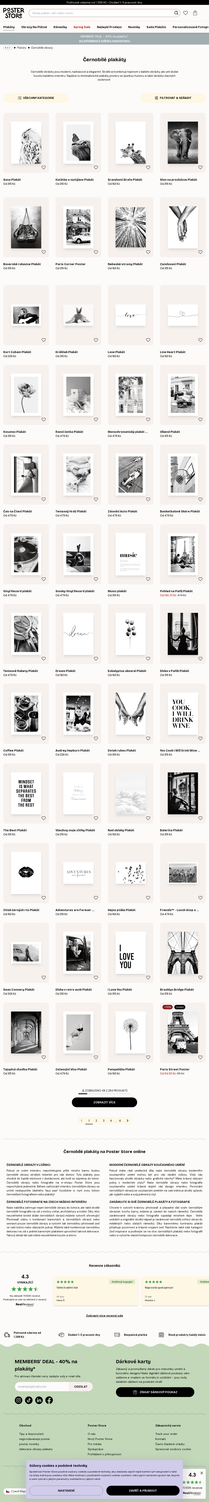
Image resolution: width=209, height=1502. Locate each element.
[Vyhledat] (176, 13)
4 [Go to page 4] (111, 1120)
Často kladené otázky (170, 1444)
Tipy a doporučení (31, 1434)
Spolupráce (95, 1449)
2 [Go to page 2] (96, 1120)
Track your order (166, 1434)
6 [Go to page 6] (120, 1120)
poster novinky (29, 1444)
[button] (192, 1484)
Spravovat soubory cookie (173, 1449)
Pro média (94, 1444)
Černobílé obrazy (42, 47)
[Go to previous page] (81, 1120)
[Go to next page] (127, 1120)
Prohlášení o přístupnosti (104, 1454)
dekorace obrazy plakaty (36, 1449)
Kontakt (160, 1439)
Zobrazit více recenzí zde (104, 1315)
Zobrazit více (104, 1102)
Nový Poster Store (100, 1439)
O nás (92, 1434)
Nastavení (66, 1490)
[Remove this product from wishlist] (43, 167)
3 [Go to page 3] (103, 1120)
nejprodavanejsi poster (34, 1439)
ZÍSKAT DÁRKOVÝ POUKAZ (155, 1392)
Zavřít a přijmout (143, 1490)
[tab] (185, 13)
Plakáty (21, 47)
